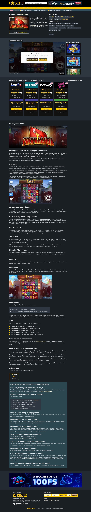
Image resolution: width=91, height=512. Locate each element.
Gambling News (62, 7)
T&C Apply (14, 111)
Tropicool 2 (73, 67)
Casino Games (34, 7)
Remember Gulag (41, 341)
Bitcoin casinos (28, 458)
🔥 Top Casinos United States (26, 10)
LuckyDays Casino (31, 89)
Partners (46, 500)
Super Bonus (78, 28)
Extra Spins (52, 25)
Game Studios (43, 7)
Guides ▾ (70, 7)
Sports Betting (52, 7)
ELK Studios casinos (46, 391)
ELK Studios (24, 14)
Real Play (62, 73)
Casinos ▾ (18, 7)
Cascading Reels (67, 23)
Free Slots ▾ (26, 7)
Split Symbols (70, 28)
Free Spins (51, 23)
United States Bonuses (67, 10)
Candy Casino (61, 89)
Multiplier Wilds (70, 25)
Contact (51, 500)
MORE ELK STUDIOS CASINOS (75, 80)
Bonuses (12, 7)
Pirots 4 (73, 54)
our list (36, 400)
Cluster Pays (75, 23)
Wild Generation (53, 30)
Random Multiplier (53, 28)
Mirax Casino (16, 89)
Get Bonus (16, 109)
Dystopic (51, 34)
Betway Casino (46, 89)
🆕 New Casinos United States (40, 10)
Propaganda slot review (36, 25)
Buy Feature (58, 23)
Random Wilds (62, 28)
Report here (16, 73)
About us (56, 500)
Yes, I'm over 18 (43, 59)
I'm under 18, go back (32, 59)
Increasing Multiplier (60, 25)
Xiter (59, 30)
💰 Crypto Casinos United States (54, 10)
